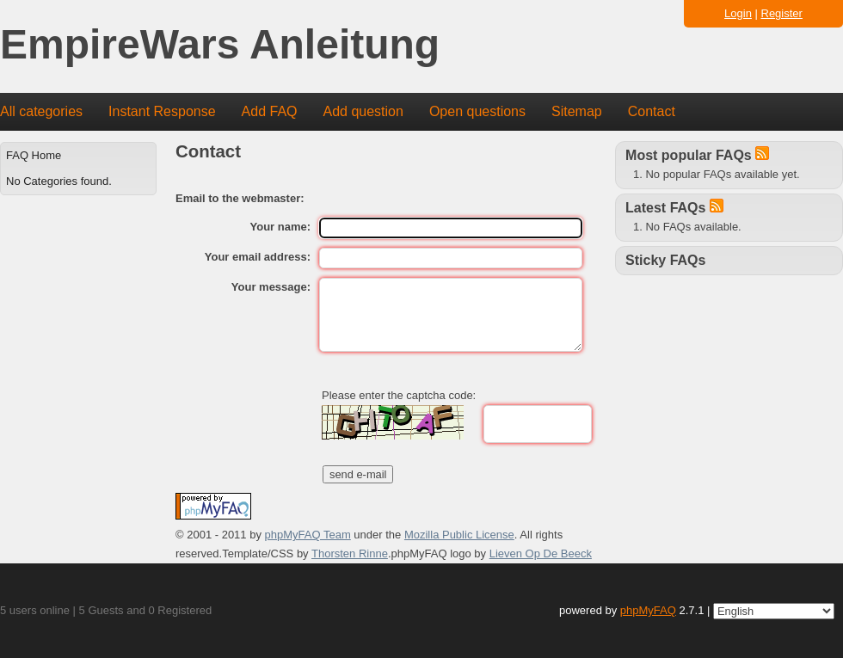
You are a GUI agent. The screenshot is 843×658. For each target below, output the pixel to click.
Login (738, 13)
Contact (651, 111)
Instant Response (162, 111)
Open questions (477, 111)
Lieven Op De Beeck (540, 553)
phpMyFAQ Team (308, 534)
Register (782, 13)
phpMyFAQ (648, 610)
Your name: (280, 226)
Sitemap (576, 111)
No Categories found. (59, 181)
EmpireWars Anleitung (220, 45)
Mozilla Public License (459, 534)
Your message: (271, 286)
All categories (41, 111)
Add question (363, 111)
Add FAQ (270, 111)
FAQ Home (33, 155)
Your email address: (258, 256)
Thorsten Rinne (349, 553)
